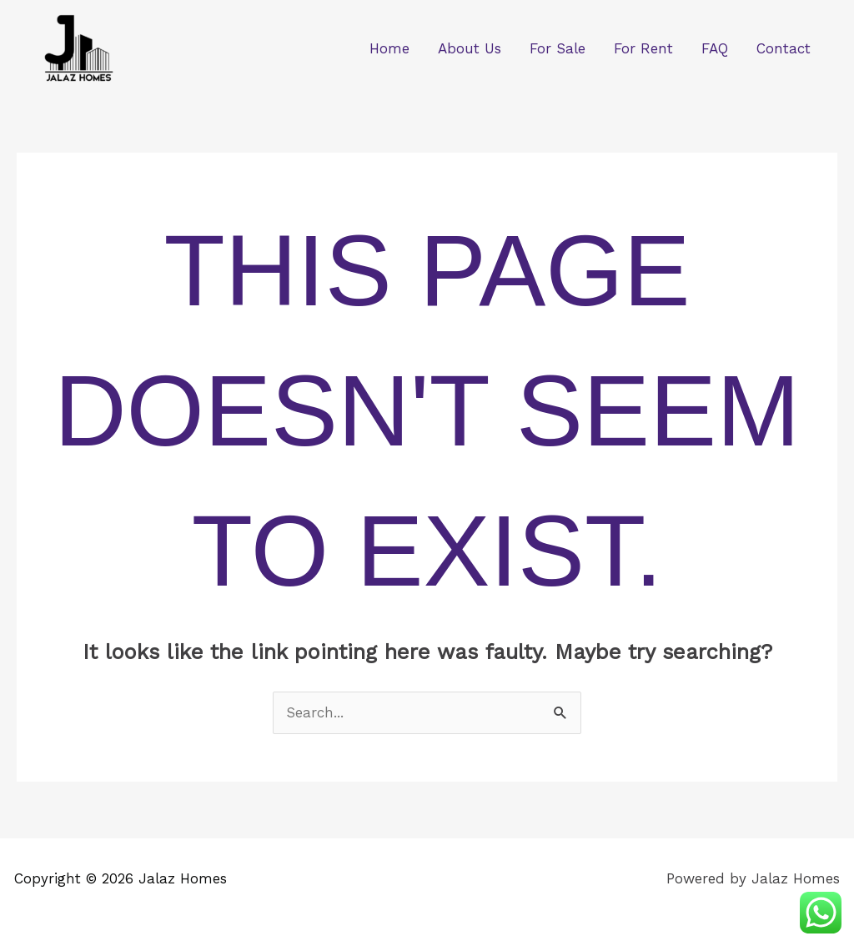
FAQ (714, 48)
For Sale (557, 48)
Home (389, 48)
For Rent (643, 48)
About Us (469, 48)
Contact (783, 48)
